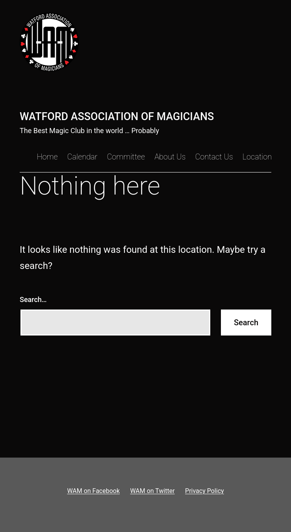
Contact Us (214, 156)
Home (47, 156)
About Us (169, 156)
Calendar (82, 156)
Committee (126, 156)
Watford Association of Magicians (117, 116)
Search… (33, 299)
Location (257, 156)
